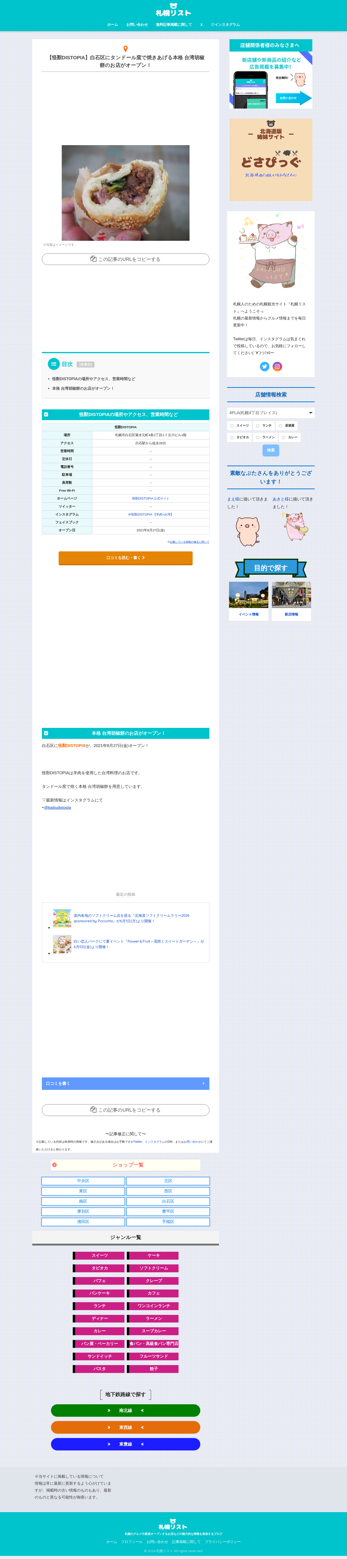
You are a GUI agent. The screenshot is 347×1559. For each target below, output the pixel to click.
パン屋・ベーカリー (99, 1345)
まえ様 (233, 500)
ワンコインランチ (154, 1307)
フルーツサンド (154, 1358)
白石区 (168, 1201)
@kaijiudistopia (58, 807)
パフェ (100, 1281)
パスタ (100, 1370)
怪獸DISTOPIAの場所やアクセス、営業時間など (93, 379)
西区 (168, 1191)
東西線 (125, 1429)
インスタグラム (225, 24)
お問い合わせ (137, 24)
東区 (83, 1191)
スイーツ (100, 1256)
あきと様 (281, 500)
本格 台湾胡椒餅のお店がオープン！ (83, 388)
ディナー (100, 1319)
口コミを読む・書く (125, 557)
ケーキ (154, 1256)
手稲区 (168, 1222)
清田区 (83, 1222)
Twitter (138, 1141)
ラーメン (154, 1319)
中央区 (83, 1180)
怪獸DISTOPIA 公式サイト (151, 498)
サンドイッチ (100, 1358)
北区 (168, 1180)
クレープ (154, 1281)
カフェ (154, 1294)
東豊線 (125, 1446)
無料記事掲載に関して (174, 24)
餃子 (154, 1370)
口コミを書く (58, 1083)
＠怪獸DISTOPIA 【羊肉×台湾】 (151, 514)
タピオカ (100, 1269)
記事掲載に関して (186, 1545)
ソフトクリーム (154, 1269)
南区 (83, 1201)
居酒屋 (294, 426)
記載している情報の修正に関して (189, 541)
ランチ (100, 1307)
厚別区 (83, 1211)
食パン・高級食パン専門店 (153, 1345)
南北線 (125, 1412)
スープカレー (154, 1332)
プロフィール (132, 1545)
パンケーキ (100, 1294)
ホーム (112, 24)
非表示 (86, 364)
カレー (100, 1332)
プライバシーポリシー (223, 1545)
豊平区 (168, 1211)
